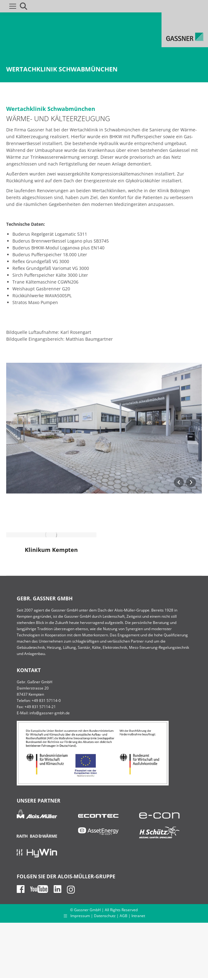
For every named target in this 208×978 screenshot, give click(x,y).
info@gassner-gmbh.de (49, 713)
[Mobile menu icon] (12, 6)
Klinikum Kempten (51, 549)
